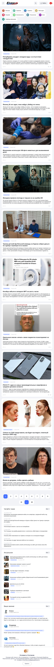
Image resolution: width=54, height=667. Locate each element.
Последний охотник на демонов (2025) (20, 597)
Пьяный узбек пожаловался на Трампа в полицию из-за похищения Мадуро (24, 535)
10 (21, 502)
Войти (43, 3)
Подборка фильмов (9, 19)
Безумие (6, 15)
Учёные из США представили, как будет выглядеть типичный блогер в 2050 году (25, 433)
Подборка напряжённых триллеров (19, 590)
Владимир (12, 625)
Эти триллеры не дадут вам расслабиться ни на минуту (19, 540)
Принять (27, 663)
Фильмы (6, 10)
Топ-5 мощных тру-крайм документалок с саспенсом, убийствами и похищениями (25, 531)
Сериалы (17, 10)
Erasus (11, 611)
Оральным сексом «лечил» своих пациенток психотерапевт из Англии (26, 338)
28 (32, 502)
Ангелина (12, 638)
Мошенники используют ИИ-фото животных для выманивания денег (26, 151)
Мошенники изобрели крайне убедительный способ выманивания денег (29, 577)
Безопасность (18, 15)
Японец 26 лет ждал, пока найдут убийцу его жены (21, 104)
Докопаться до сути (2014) (17, 584)
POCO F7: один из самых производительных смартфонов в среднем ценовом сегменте (25, 386)
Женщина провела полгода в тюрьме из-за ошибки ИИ (23, 198)
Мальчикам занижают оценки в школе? (20, 564)
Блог (42, 15)
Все (47, 509)
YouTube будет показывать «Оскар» (19, 570)
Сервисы (28, 10)
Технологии (31, 15)
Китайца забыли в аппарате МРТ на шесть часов (20, 291)
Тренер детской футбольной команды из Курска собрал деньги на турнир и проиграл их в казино (26, 245)
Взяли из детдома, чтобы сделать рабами (18, 480)
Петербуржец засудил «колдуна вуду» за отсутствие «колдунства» (22, 57)
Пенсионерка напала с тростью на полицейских (16, 526)
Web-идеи (39, 10)
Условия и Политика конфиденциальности (28, 660)
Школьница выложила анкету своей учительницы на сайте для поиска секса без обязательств (29, 557)
